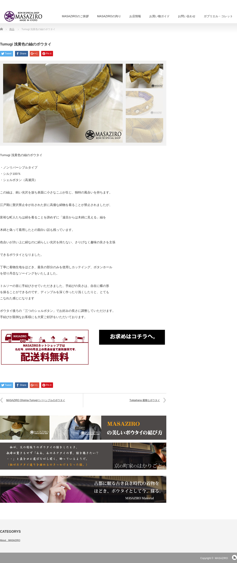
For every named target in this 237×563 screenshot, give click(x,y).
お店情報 (135, 16)
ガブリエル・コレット (218, 16)
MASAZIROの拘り (109, 16)
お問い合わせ (186, 16)
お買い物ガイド (159, 16)
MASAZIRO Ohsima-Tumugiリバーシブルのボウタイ (35, 400)
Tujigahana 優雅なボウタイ (145, 400)
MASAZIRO (221, 558)
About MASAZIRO (10, 540)
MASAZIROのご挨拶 (75, 16)
